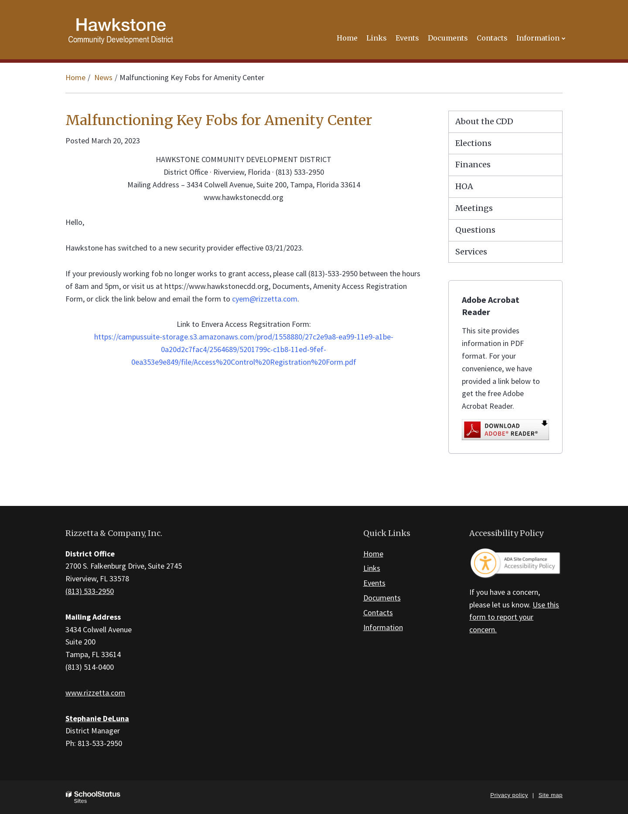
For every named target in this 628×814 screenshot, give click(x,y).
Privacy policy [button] (509, 795)
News (103, 77)
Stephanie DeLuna (97, 718)
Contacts (378, 612)
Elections (473, 143)
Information (383, 627)
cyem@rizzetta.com (264, 299)
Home (75, 77)
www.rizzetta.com (95, 693)
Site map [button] (551, 795)
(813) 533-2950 (89, 591)
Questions (475, 230)
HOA (464, 186)
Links (371, 568)
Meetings (474, 208)
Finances (473, 164)
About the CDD (484, 121)
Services (471, 252)
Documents (382, 598)
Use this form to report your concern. (514, 617)
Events (374, 583)
